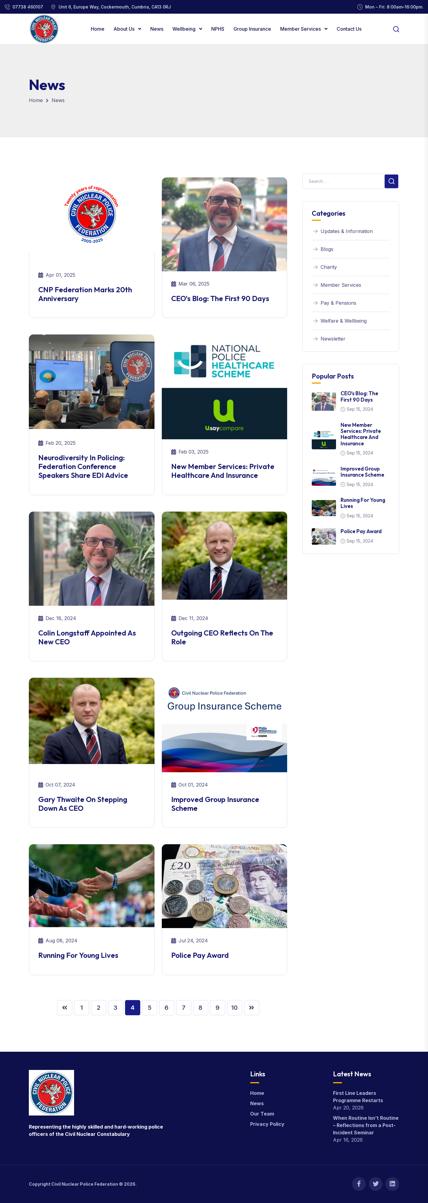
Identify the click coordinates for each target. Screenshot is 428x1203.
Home (97, 29)
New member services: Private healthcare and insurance (222, 471)
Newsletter (328, 338)
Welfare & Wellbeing (339, 320)
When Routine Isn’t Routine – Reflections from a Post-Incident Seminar (366, 1125)
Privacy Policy (267, 1124)
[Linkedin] (392, 1184)
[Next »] (251, 1007)
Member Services (301, 29)
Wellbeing (184, 29)
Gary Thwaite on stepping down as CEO (82, 804)
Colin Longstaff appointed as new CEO (87, 637)
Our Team (262, 1114)
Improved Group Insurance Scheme (215, 804)
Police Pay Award (200, 955)
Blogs (322, 249)
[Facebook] (359, 1184)
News (156, 29)
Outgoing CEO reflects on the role (222, 637)
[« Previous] (64, 1007)
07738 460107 (27, 6)
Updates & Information (342, 231)
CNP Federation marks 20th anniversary (85, 294)
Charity (324, 267)
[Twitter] (375, 1184)
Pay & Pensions (334, 303)
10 (234, 1007)
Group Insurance (252, 29)
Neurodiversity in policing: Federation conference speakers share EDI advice (83, 466)
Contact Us (349, 29)
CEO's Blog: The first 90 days (220, 298)
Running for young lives (78, 955)
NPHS (217, 29)
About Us (125, 29)
